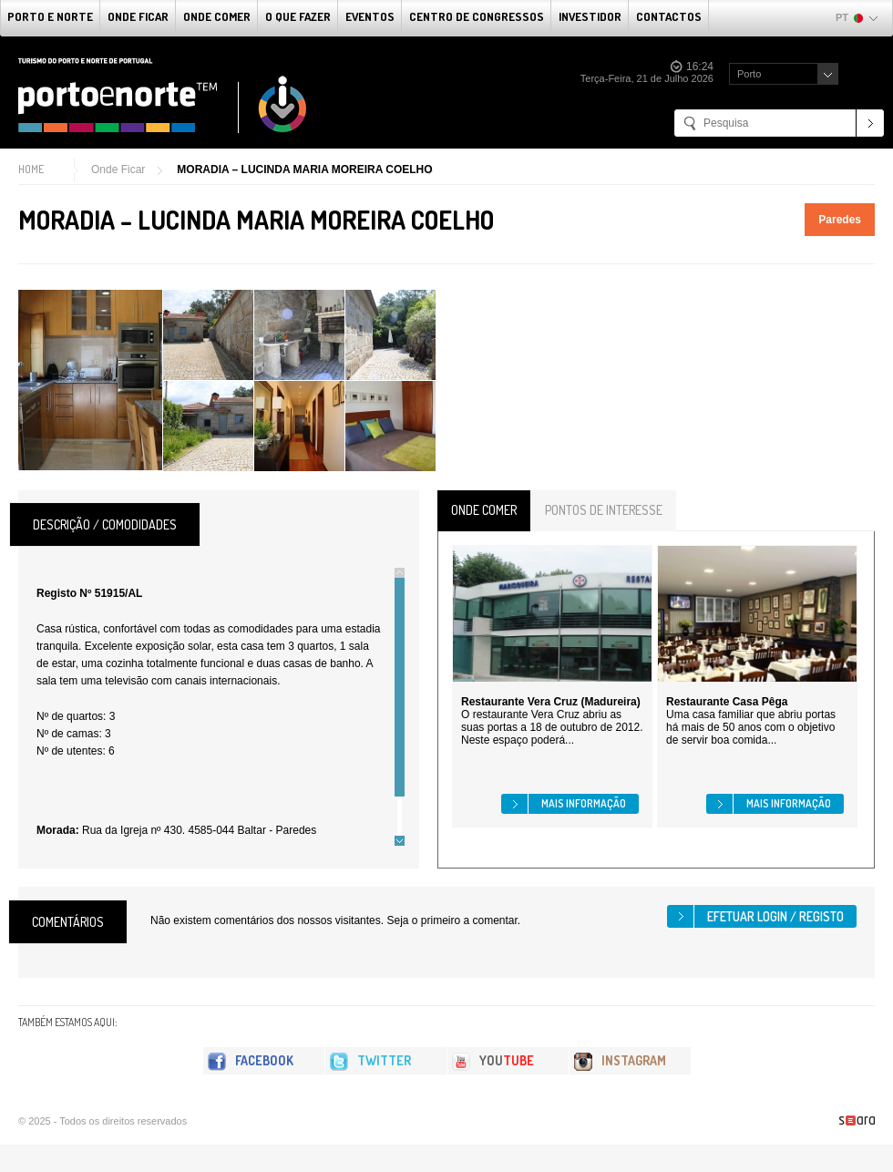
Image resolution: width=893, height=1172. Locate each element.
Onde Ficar (138, 16)
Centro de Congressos (476, 16)
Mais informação (583, 803)
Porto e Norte (50, 16)
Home (31, 169)
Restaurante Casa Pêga (726, 701)
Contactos (669, 16)
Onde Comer (217, 16)
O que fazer (298, 16)
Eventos (370, 16)
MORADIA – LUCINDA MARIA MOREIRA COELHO (304, 169)
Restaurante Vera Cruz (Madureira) (551, 701)
